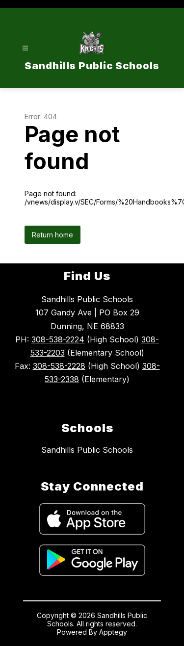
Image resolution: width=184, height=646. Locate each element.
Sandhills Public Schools (87, 450)
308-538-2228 (59, 366)
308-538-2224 (57, 339)
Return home (52, 235)
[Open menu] (25, 48)
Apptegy (113, 632)
